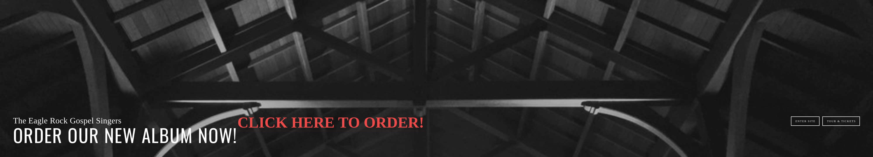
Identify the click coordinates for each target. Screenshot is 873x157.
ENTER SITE (805, 121)
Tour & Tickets (841, 121)
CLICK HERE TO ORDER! (330, 122)
